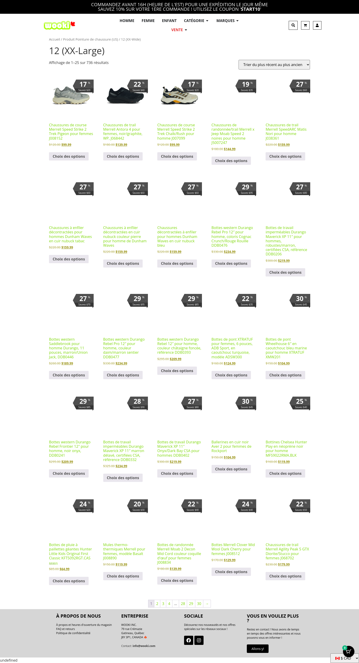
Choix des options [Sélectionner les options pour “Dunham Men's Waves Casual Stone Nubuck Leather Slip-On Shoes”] (123, 263)
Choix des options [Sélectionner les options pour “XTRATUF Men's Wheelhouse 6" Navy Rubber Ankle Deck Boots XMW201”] (285, 375)
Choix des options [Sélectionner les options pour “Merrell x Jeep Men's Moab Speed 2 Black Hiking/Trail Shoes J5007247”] (231, 160)
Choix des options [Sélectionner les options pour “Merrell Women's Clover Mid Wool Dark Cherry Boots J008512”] (231, 571)
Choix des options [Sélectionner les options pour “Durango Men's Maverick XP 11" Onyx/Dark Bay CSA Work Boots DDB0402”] (177, 473)
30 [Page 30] (199, 603)
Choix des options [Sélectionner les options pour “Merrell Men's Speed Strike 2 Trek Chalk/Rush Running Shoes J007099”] (177, 156)
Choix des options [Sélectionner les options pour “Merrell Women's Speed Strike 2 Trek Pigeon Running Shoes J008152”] (69, 156)
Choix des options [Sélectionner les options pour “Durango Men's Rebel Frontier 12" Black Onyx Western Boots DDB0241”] (69, 473)
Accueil (54, 39)
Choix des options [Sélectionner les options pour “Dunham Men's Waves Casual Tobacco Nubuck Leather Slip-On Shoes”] (69, 259)
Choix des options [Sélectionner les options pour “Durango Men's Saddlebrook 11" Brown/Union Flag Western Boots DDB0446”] (69, 375)
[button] (293, 25)
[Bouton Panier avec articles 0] (348, 651)
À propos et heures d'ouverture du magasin (84, 625)
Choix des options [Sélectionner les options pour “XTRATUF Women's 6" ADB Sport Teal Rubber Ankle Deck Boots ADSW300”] (231, 375)
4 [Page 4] (169, 603)
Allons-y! (257, 648)
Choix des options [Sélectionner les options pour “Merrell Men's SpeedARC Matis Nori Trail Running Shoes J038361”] (285, 156)
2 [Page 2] (157, 603)
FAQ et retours (65, 629)
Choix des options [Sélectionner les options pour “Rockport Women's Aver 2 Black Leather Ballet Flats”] (231, 469)
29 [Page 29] (191, 603)
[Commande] (274, 64)
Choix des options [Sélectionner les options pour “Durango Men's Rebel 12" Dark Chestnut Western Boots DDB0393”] (177, 370)
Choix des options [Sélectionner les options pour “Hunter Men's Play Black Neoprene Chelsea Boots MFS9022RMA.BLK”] (285, 473)
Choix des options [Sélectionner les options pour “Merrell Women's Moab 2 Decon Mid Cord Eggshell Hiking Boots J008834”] (177, 580)
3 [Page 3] (163, 603)
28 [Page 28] (183, 603)
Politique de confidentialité (73, 633)
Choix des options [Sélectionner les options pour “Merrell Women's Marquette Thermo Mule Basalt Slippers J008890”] (123, 576)
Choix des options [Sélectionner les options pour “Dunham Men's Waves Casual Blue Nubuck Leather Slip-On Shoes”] (177, 263)
